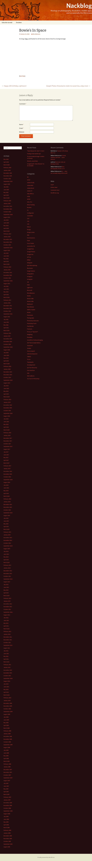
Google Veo (30, 254)
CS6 (28, 224)
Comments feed (55, 190)
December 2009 (8, 703)
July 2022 (6, 286)
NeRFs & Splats (31, 309)
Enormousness (31, 238)
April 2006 (6, 825)
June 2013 (6, 587)
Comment (22, 104)
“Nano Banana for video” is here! (35, 151)
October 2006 (7, 808)
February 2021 (7, 333)
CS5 (28, 221)
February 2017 (7, 466)
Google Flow (30, 249)
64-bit (28, 180)
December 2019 (8, 372)
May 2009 (6, 722)
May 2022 (6, 292)
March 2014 (7, 562)
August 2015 (7, 515)
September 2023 (8, 247)
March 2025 (7, 198)
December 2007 (8, 769)
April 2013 (6, 593)
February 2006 (7, 830)
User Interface (31, 370)
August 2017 (7, 449)
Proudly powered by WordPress (46, 857)
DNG (28, 235)
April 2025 (6, 195)
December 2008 (8, 736)
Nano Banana (30, 307)
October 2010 (7, 675)
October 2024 (7, 212)
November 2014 (8, 540)
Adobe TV (29, 191)
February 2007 (7, 797)
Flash (28, 240)
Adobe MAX (30, 185)
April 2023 (6, 261)
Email (21, 128)
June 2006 (6, 819)
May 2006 (6, 822)
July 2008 (6, 750)
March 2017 (7, 463)
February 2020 (7, 366)
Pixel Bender (30, 326)
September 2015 (8, 513)
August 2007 (7, 780)
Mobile (29, 296)
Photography (30, 318)
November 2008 (8, 739)
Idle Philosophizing (32, 265)
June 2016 (6, 488)
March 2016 (7, 496)
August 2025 (7, 184)
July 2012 (6, 617)
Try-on (28, 359)
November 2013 (8, 573)
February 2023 (7, 267)
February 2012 (7, 631)
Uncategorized (31, 365)
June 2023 (6, 256)
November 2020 (8, 341)
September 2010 (8, 678)
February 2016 (7, 499)
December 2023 (8, 239)
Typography (30, 362)
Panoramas (30, 315)
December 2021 (8, 305)
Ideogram (29, 262)
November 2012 (8, 606)
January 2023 (7, 270)
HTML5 (28, 260)
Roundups (29, 337)
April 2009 (6, 725)
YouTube (22, 76)
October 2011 (7, 642)
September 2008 (8, 744)
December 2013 (8, 571)
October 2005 (7, 841)
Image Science (31, 271)
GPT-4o (29, 257)
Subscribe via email (7, 22)
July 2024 (6, 220)
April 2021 (6, 328)
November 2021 (8, 308)
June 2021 (6, 322)
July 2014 (6, 551)
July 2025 (6, 187)
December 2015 (8, 504)
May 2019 (6, 391)
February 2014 (7, 565)
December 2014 (8, 537)
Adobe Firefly (30, 182)
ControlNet (30, 216)
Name (21, 124)
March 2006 (7, 827)
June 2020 (6, 355)
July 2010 (6, 684)
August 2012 (7, 615)
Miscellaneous (36, 34)
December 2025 (8, 173)
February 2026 (7, 167)
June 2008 (6, 753)
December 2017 (8, 438)
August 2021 (7, 316)
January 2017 (7, 468)
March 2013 (7, 595)
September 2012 (8, 612)
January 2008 (7, 767)
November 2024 (8, 209)
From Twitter (30, 243)
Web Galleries (30, 376)
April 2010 (6, 692)
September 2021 (8, 314)
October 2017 (7, 443)
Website (21, 132)
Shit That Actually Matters (34, 343)
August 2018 (7, 416)
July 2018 (6, 419)
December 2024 (8, 206)
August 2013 (7, 582)
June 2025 (6, 189)
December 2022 (8, 272)
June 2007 (6, 786)
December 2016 (8, 471)
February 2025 (7, 200)
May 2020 (6, 358)
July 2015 (6, 518)
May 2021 (6, 325)
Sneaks (29, 348)
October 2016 (7, 477)
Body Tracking (31, 204)
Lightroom (30, 287)
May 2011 (6, 656)
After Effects (30, 193)
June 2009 (6, 720)
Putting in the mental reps (34, 153)
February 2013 (7, 598)
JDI (28, 282)
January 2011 (7, 667)
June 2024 (6, 223)
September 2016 (8, 479)
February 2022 (7, 300)
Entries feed (54, 187)
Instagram (29, 276)
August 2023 (7, 250)
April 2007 (6, 791)
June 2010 (6, 686)
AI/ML (28, 196)
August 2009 (7, 714)
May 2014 (6, 557)
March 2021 (7, 330)
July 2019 (6, 385)
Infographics (30, 274)
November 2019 (8, 374)
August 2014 (7, 548)
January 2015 (7, 535)
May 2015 (6, 524)
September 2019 (8, 380)
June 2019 (6, 388)
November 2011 (8, 640)
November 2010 (8, 673)
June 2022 (6, 289)
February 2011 (7, 664)
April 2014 (6, 559)
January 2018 (7, 435)
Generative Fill (31, 246)
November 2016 (8, 474)
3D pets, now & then (32, 161)
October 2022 (7, 278)
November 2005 (8, 838)
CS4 (28, 218)
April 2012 (6, 626)
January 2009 (7, 733)
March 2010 (7, 695)
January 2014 (7, 568)
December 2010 (8, 670)
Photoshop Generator (33, 320)
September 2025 (8, 181)
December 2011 (8, 637)
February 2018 (7, 432)
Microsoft (29, 290)
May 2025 (6, 192)
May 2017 (6, 457)
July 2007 (6, 783)
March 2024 (7, 231)
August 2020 (7, 350)
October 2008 (7, 742)
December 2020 (8, 339)
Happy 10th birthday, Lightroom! (14, 86)
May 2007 (6, 789)
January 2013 (7, 601)
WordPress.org (55, 193)
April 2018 (6, 427)
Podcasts (29, 329)
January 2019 (7, 402)
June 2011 (6, 653)
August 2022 (7, 283)
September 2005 (8, 844)
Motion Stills (30, 298)
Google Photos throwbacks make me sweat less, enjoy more (68, 86)
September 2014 (8, 546)
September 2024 (8, 214)
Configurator (30, 213)
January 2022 (7, 303)
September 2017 (8, 446)
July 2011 (6, 651)
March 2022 (7, 297)
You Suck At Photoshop (33, 378)
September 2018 (8, 413)
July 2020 (6, 352)
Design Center (31, 232)
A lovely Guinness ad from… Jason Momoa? (58, 157)
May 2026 (6, 159)
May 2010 (6, 689)
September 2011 (8, 645)
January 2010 (7, 700)
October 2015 (7, 510)
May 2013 (6, 590)
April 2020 (6, 361)
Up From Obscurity (32, 367)
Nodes (29, 312)
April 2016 (6, 493)
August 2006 (7, 814)
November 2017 (8, 441)
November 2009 (8, 706)
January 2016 (7, 501)
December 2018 (8, 405)
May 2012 (6, 623)
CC (28, 210)
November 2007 (8, 772)
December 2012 (8, 604)
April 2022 (6, 294)
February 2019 (7, 399)
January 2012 (7, 634)
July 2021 (6, 319)
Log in (52, 184)
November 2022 (8, 275)
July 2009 (6, 717)
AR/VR (28, 199)
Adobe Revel (30, 188)
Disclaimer (19, 22)
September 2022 (8, 281)
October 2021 (7, 311)
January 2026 (7, 170)
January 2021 (7, 336)
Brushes (29, 207)
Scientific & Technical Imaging (35, 340)
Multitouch (30, 304)
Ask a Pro (29, 202)
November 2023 (8, 242)
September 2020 (8, 347)
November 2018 (8, 408)
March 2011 (7, 662)
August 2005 (7, 847)
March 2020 (7, 363)
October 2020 (7, 344)
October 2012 (7, 609)
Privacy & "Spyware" (32, 332)
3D (27, 177)
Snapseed (30, 345)
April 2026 (6, 162)
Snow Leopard (31, 351)
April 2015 (6, 526)
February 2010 (7, 698)
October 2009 (7, 709)
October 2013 (7, 576)
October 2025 (7, 178)
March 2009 (7, 728)
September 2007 (8, 778)
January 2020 (7, 369)
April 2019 (6, 394)
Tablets (29, 356)
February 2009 (7, 731)
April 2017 (6, 460)
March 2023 (7, 264)
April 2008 (6, 758)
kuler (28, 285)
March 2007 (7, 794)
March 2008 (7, 761)
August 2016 (7, 482)
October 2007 (7, 775)
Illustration (30, 268)
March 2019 (7, 397)
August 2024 (7, 217)
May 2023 (6, 258)
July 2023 (6, 253)
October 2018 (7, 410)
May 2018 (6, 424)
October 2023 (7, 245)
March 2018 (7, 430)
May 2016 (6, 490)
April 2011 (6, 659)
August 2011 (7, 648)
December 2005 (8, 836)
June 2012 (6, 620)
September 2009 (8, 711)
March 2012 (7, 628)
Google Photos (31, 251)
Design (29, 229)
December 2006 (8, 802)
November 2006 (8, 805)
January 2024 (7, 236)
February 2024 (7, 234)
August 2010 (7, 681)
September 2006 (8, 811)
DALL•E (29, 227)
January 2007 (7, 800)
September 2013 (8, 579)
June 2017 (6, 455)
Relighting (29, 334)
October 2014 (7, 543)
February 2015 (7, 532)
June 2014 (6, 554)
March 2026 (7, 165)
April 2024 (6, 228)
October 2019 (7, 377)
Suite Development (32, 354)
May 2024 (6, 225)
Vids (28, 373)
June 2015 (6, 521)
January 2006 (7, 833)
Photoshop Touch (31, 323)
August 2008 (7, 747)
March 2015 (7, 529)
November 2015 (8, 507)
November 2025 (8, 176)
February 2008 (7, 764)
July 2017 (6, 452)
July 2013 (6, 584)
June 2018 (6, 421)
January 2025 (7, 203)
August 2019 (7, 383)
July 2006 (6, 816)
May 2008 (6, 756)
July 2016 (6, 485)
